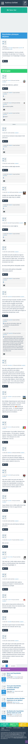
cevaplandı (4, 81)
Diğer (13, 691)
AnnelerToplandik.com (5, 730)
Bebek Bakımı (9, 727)
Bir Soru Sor (11, 10)
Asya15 (8, 678)
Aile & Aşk (10, 47)
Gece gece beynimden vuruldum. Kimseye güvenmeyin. (14, 687)
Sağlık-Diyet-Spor (16, 702)
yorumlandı (5, 104)
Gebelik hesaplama (17, 727)
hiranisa (8, 716)
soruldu (10, 49)
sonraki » (13, 666)
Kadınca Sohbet (11, 3)
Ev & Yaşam (15, 676)
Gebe (23, 727)
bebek (2, 728)
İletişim (2, 727)
